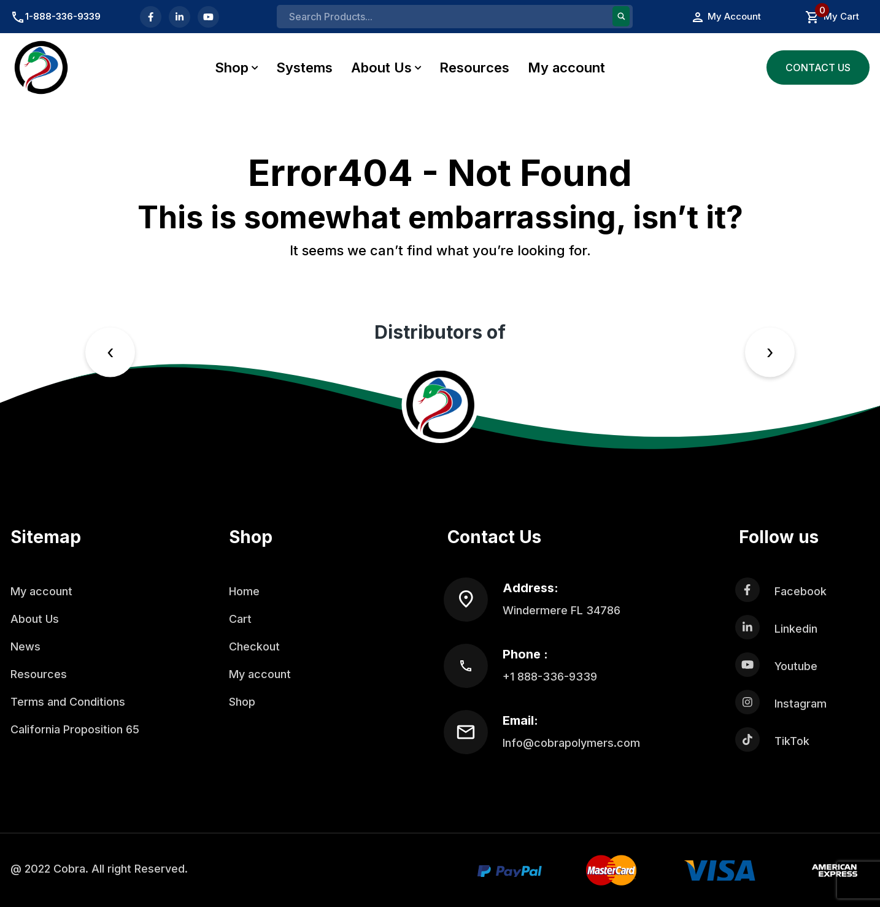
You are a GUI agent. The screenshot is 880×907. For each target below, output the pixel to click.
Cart (240, 618)
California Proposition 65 (74, 729)
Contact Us (818, 67)
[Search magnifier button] (621, 16)
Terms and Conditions (67, 701)
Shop (232, 67)
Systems (304, 67)
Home (244, 591)
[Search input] (449, 16)
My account (566, 67)
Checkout (254, 646)
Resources (474, 67)
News (25, 646)
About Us (381, 67)
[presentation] (110, 352)
